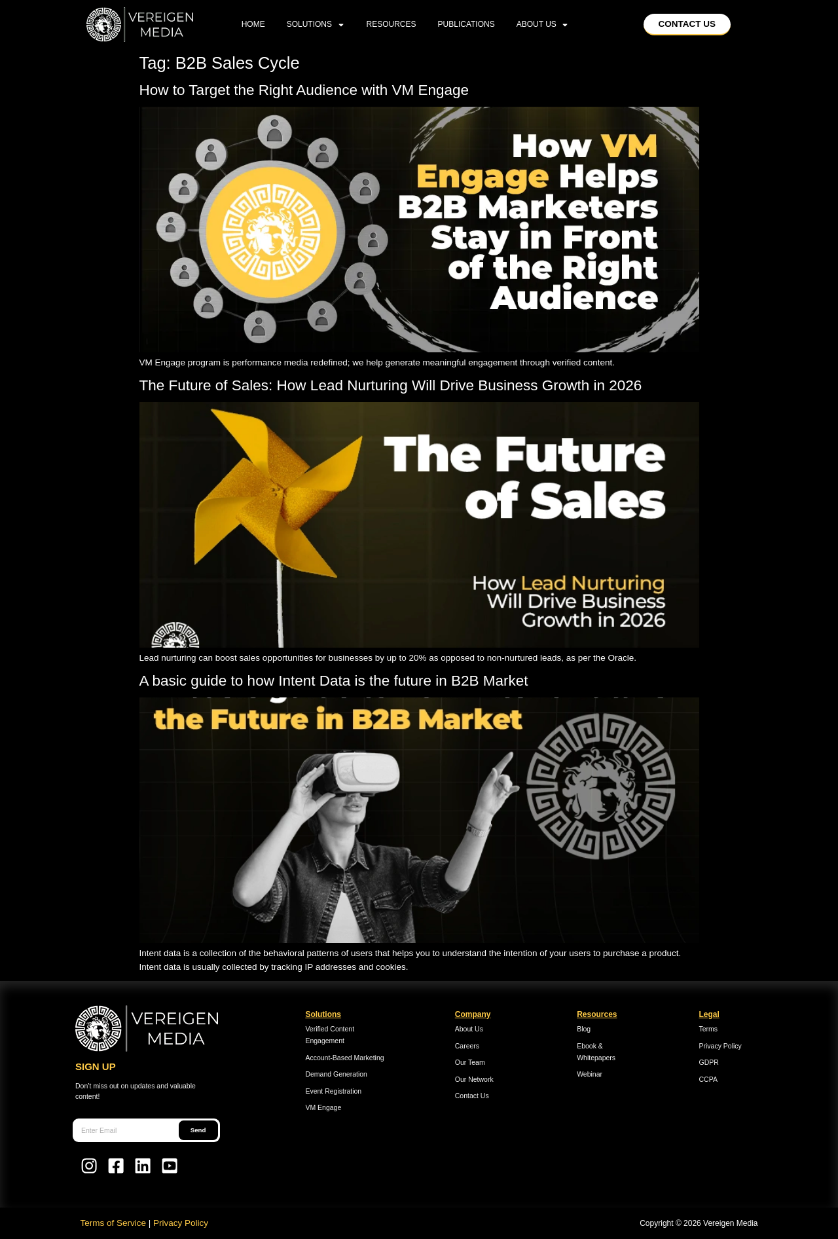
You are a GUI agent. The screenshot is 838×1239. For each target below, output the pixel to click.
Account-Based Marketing (344, 1058)
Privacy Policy (720, 1046)
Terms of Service (114, 1223)
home (253, 24)
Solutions (316, 24)
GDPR (709, 1062)
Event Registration (333, 1091)
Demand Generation (336, 1074)
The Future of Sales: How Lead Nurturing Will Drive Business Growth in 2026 (392, 385)
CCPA (708, 1079)
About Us (543, 24)
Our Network (474, 1079)
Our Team (470, 1062)
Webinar (589, 1074)
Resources (391, 24)
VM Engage (323, 1107)
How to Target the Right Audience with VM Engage (306, 90)
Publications (466, 24)
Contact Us (472, 1096)
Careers (467, 1046)
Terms (708, 1029)
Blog (584, 1029)
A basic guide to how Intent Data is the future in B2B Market (333, 681)
